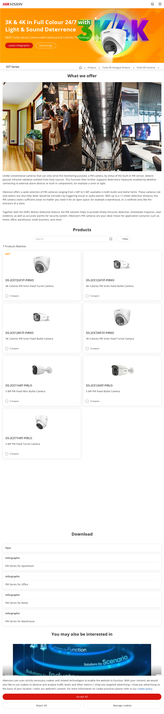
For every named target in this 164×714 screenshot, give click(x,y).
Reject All (41, 705)
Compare (14, 295)
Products (92, 67)
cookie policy (145, 688)
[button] (99, 68)
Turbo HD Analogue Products (116, 67)
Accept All (82, 696)
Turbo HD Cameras (146, 67)
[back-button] (3, 66)
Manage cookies (122, 705)
